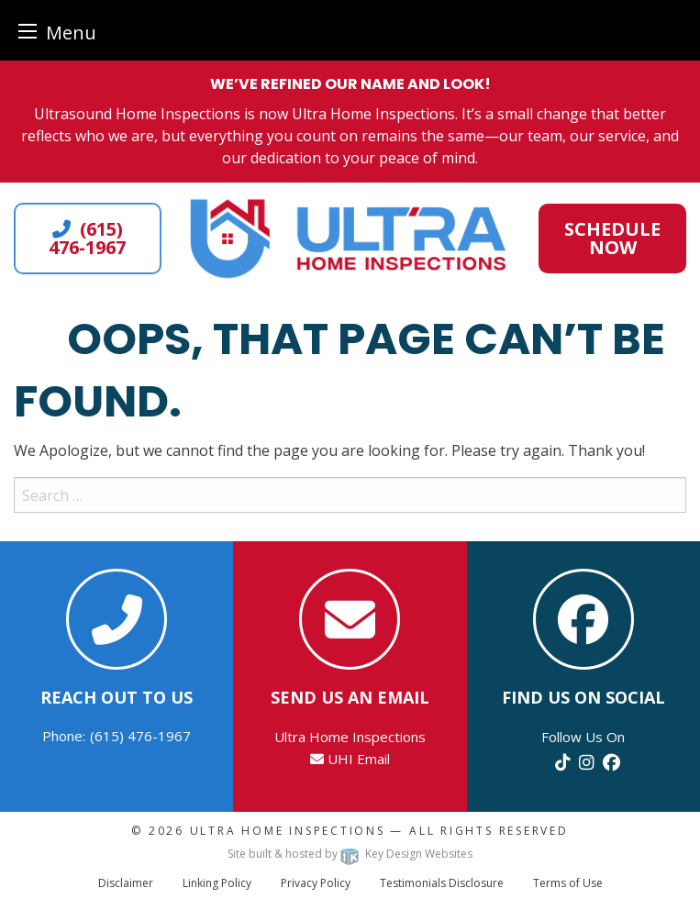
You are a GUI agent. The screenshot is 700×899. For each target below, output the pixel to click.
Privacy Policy (315, 883)
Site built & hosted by (350, 853)
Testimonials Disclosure (442, 883)
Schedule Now (612, 238)
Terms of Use (568, 883)
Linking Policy (217, 883)
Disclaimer (125, 883)
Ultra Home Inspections (287, 830)
